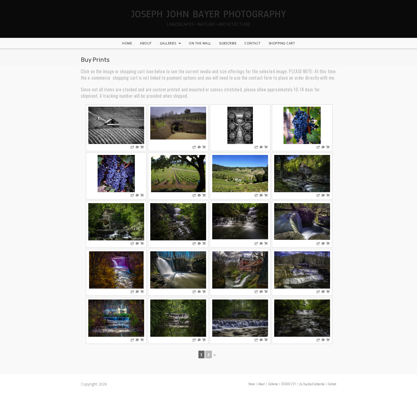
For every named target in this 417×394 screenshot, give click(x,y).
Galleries (273, 383)
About (261, 383)
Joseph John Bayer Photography (208, 16)
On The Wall (306, 384)
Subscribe (319, 383)
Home (251, 383)
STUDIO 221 (288, 383)
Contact (332, 383)
